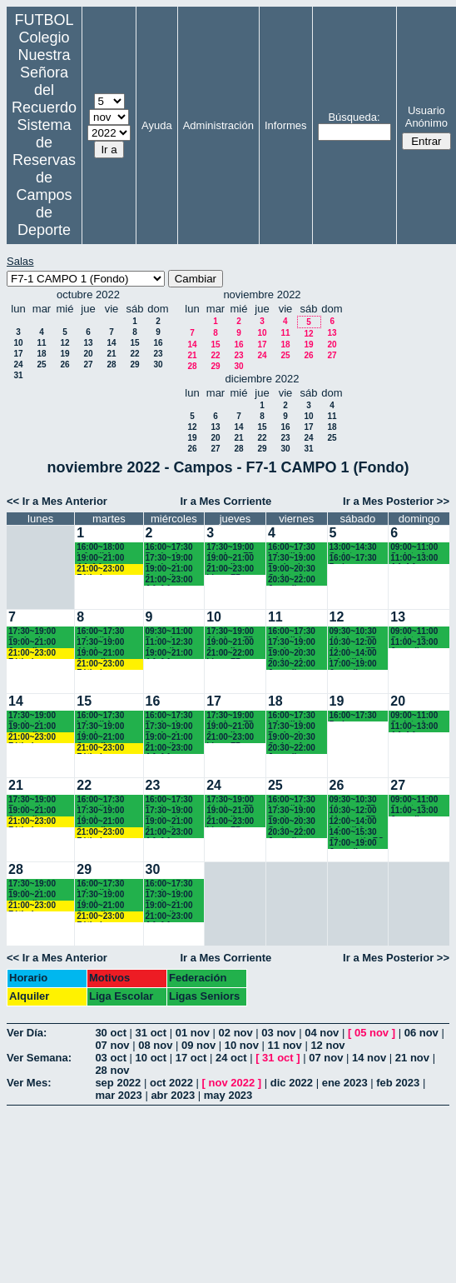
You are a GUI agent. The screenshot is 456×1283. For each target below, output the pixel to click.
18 (41, 353)
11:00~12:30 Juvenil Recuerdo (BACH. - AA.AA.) (169, 642)
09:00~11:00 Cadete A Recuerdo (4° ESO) (416, 547)
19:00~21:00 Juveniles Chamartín (230, 558)
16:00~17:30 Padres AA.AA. (353, 558)
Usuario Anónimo (426, 116)
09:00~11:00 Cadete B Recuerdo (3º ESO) (415, 632)
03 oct (110, 1057)
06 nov (421, 1032)
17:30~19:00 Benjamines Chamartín (169, 558)
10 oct (151, 1057)
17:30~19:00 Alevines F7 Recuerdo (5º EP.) (231, 547)
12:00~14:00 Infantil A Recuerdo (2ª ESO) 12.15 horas (355, 653)
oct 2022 (171, 1082)
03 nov (278, 1032)
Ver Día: (27, 1032)
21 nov (412, 1057)
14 (111, 342)
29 (134, 364)
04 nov (322, 1032)
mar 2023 (118, 1095)
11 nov (285, 1045)
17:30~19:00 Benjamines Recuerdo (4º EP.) (293, 558)
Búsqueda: (353, 117)
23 (157, 353)
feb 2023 (397, 1082)
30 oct (110, 1032)
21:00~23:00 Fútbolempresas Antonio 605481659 (109, 569)
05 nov (371, 1032)
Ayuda (156, 125)
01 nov (193, 1032)
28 (111, 364)
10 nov (242, 1045)
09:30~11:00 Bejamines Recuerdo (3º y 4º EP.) (171, 632)
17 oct (191, 1057)
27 (87, 364)
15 (134, 342)
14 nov (369, 1057)
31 (17, 375)
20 (87, 353)
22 (134, 353)
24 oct (231, 1057)
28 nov (112, 1070)
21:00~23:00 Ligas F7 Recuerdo (230, 569)
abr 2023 (173, 1095)
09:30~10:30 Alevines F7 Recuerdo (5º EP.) (355, 632)
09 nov (198, 1045)
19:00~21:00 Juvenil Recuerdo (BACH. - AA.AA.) (169, 569)
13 (87, 342)
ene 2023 (345, 1082)
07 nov (112, 1045)
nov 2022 (232, 1082)
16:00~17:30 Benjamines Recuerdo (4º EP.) (171, 547)
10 (17, 342)
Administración (218, 125)
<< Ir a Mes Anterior (57, 501)
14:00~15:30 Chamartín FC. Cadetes (358, 832)
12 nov (327, 1045)
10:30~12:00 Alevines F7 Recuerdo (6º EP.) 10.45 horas (355, 642)
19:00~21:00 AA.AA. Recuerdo (100, 558)
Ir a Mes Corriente (225, 501)
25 (41, 364)
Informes (286, 125)
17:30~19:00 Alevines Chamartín (100, 642)
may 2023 (228, 1095)
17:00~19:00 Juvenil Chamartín (353, 664)
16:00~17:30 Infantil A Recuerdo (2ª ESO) (102, 632)
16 (157, 342)
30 (157, 364)
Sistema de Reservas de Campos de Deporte (44, 177)
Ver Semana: (39, 1057)
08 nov (155, 1045)
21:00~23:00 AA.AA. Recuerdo (169, 580)
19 (64, 353)
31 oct (151, 1032)
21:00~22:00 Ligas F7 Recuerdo (230, 653)
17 (17, 353)
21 (111, 353)
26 (64, 364)
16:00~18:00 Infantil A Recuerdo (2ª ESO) (102, 547)
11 (41, 342)
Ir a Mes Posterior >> (396, 501)
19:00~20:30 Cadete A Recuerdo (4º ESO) (293, 569)
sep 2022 (118, 1082)
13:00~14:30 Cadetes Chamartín (353, 547)
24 (17, 364)
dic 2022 (291, 1082)
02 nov (236, 1032)
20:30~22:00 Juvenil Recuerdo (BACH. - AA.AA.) (291, 580)
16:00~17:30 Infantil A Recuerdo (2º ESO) (293, 547)
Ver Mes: (29, 1082)
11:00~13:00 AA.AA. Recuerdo (414, 558)
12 (64, 342)
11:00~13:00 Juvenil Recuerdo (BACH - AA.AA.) (414, 642)
